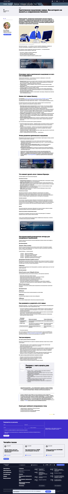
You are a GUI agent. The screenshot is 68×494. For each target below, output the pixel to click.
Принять (48, 491)
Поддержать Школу (60, 464)
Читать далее (8, 455)
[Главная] (6, 1)
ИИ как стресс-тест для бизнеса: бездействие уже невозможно (11, 450)
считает (26, 400)
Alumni (39, 4)
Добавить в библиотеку (7, 34)
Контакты (21, 485)
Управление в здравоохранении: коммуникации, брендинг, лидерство (43, 473)
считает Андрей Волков (32, 154)
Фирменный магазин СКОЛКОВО (24, 483)
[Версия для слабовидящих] (59, 1)
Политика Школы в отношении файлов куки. (26, 489)
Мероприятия (30, 4)
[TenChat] (54, 465)
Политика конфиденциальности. (16, 489)
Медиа (35, 4)
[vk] (48, 465)
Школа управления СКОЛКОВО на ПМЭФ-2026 (54, 450)
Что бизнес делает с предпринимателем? (57, 480)
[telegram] (45, 465)
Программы (10, 4)
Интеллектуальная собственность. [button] (7, 489)
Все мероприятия (58, 485)
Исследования (23, 4)
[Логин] (53, 1)
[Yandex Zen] (50, 465)
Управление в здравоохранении (42, 470)
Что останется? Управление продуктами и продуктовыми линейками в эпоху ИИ (59, 476)
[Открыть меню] (63, 1)
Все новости (6, 458)
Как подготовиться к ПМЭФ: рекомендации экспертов (32, 450)
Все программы (41, 485)
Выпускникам (7, 478)
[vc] (52, 465)
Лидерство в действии (42, 479)
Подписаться (6, 435)
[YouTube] (47, 465)
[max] (43, 465)
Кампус (21, 474)
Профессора (16, 4)
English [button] (57, 1)
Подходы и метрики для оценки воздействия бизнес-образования (59, 470)
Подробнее (24, 66)
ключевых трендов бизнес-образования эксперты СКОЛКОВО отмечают (37, 98)
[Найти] (54, 1)
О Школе (5, 4)
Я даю (22, 432)
